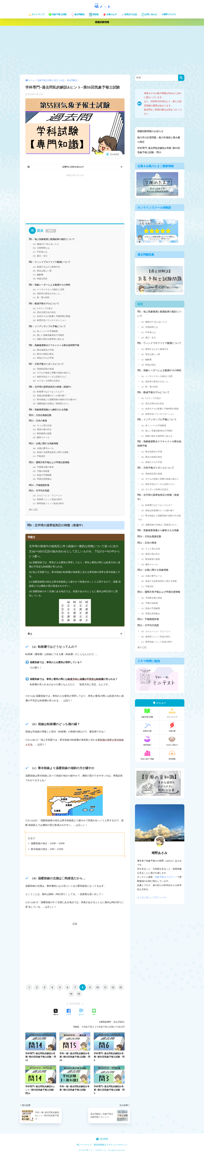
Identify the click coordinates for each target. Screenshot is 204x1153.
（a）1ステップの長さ (42, 308)
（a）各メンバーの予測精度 (45, 331)
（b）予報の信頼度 (41, 471)
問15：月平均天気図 (39, 490)
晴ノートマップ (84, 1145)
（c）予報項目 (38, 456)
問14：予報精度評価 (39, 485)
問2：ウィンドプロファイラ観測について (49, 262)
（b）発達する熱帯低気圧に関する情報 (50, 452)
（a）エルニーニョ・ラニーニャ (47, 495)
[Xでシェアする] (55, 1012)
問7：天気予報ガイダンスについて (46, 364)
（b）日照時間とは (41, 248)
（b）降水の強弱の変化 (43, 354)
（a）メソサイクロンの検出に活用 (48, 289)
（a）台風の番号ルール (43, 448)
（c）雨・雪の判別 (41, 297)
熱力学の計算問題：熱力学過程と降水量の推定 (158, 139)
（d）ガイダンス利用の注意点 (46, 380)
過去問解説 (78, 14)
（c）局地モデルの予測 (43, 358)
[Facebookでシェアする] (68, 1012)
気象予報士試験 (57, 14)
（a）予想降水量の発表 (43, 467)
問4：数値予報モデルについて (44, 303)
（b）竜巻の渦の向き (42, 429)
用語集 (94, 14)
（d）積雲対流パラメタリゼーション (49, 320)
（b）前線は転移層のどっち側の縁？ (49, 395)
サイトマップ (36, 14)
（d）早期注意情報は (42, 479)
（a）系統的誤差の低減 (43, 369)
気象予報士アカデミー (166, 877)
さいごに (33, 509)
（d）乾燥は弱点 (40, 278)
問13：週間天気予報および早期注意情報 (49, 462)
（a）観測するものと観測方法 (46, 267)
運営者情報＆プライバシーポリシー (110, 1145)
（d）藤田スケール (41, 437)
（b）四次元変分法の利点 (44, 312)
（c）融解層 (37, 274)
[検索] (181, 78)
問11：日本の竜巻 (38, 420)
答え (30, 633)
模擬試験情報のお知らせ (150, 131)
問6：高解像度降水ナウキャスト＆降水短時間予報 (54, 345)
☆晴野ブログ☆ (168, 14)
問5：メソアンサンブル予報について (47, 326)
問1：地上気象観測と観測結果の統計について (52, 239)
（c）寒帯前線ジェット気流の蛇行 (48, 503)
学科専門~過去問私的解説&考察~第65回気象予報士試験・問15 (158, 150)
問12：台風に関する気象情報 (43, 443)
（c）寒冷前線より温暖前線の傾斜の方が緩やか (54, 399)
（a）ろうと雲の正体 (42, 425)
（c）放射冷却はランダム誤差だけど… (50, 376)
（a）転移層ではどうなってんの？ (48, 391)
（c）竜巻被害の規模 (42, 433)
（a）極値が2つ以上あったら (45, 244)
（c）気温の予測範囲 (42, 475)
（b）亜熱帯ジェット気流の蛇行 (47, 499)
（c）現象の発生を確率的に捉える (48, 339)
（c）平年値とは (39, 252)
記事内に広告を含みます (73, 167)
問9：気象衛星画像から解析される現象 (48, 409)
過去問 (121, 1026)
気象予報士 (88, 1026)
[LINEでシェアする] (94, 1012)
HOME (102, 1139)
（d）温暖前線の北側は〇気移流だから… (51, 403)
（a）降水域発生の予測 (43, 350)
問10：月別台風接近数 (40, 415)
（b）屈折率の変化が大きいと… (47, 293)
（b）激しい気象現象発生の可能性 (48, 335)
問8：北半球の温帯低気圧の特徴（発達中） (51, 386)
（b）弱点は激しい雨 (42, 270)
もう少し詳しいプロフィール (151, 897)
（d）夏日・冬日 (40, 256)
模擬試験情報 (102, 22)
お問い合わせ (149, 14)
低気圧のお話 (129, 14)
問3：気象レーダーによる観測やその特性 (49, 284)
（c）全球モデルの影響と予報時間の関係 (51, 316)
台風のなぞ (110, 14)
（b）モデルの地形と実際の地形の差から (51, 373)
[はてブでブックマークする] (81, 1012)
